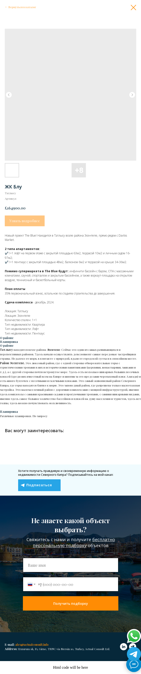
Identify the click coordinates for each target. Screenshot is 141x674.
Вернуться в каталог (22, 7)
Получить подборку (70, 603)
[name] (70, 565)
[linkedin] (123, 646)
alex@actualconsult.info (31, 644)
